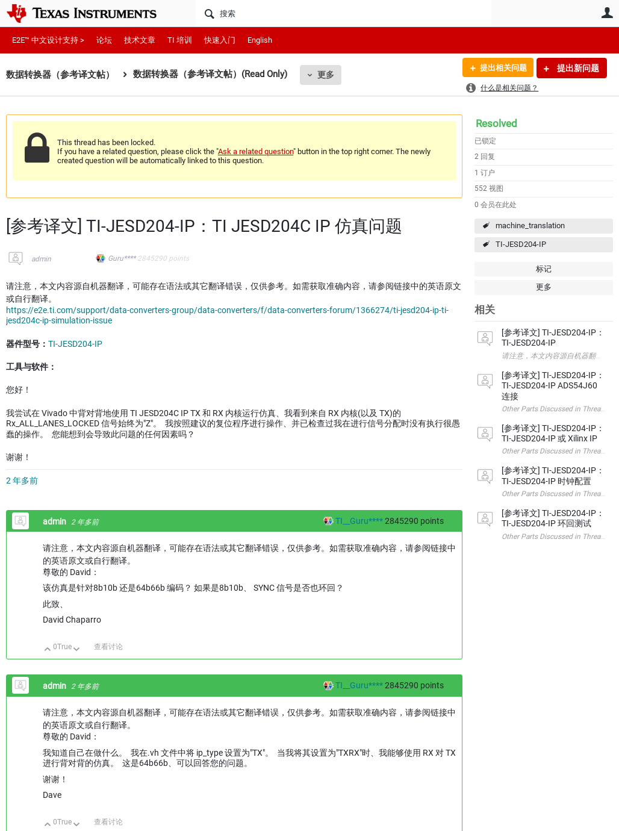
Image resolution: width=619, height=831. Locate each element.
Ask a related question (255, 151)
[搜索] (343, 13)
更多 (325, 74)
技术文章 (139, 40)
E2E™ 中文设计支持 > (48, 40)
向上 (48, 650)
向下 (77, 650)
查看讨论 (108, 647)
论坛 (104, 40)
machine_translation (530, 225)
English (259, 40)
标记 (544, 268)
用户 (607, 13)
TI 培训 (179, 40)
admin (41, 259)
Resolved (496, 123)
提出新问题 (577, 68)
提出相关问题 (500, 68)
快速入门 (219, 40)
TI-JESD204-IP (521, 244)
